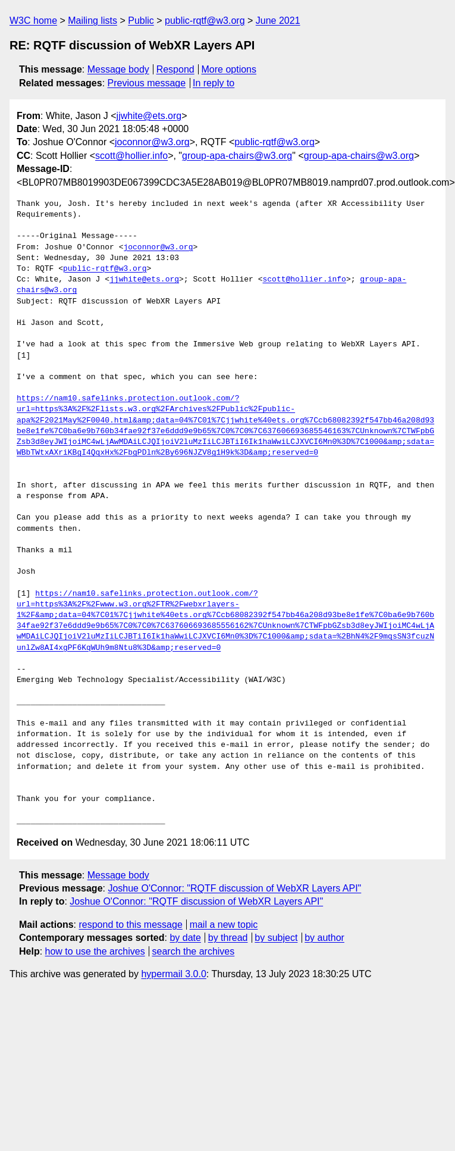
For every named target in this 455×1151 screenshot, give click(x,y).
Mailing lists (92, 20)
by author (324, 938)
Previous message (147, 83)
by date (185, 938)
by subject (276, 938)
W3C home (33, 20)
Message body (118, 69)
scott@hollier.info (131, 156)
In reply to (213, 83)
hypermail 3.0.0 (173, 974)
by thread (228, 938)
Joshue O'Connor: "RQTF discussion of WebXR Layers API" (234, 888)
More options (229, 69)
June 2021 (278, 20)
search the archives (193, 951)
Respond (175, 69)
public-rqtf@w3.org (205, 20)
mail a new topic (224, 924)
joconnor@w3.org (152, 142)
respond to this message (130, 924)
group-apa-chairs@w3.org (237, 156)
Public (141, 20)
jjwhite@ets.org (149, 116)
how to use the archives (95, 951)
